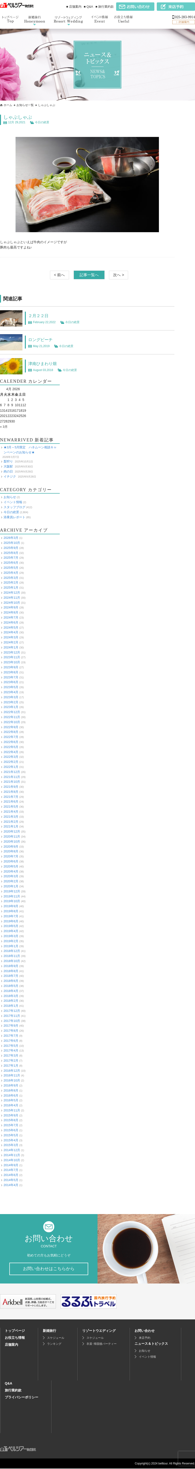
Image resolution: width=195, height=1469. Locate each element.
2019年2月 (11, 941)
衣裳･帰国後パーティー (102, 1344)
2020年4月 (11, 871)
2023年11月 (12, 657)
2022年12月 (12, 712)
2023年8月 (11, 672)
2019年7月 (11, 916)
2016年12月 (12, 1070)
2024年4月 (11, 632)
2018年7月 (11, 976)
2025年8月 (11, 553)
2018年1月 (11, 1005)
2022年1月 (11, 767)
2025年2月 (11, 582)
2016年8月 (11, 1090)
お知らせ (10, 497)
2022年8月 (11, 732)
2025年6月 (11, 562)
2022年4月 (11, 752)
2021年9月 (11, 786)
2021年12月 (12, 772)
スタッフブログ (14, 507)
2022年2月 (11, 762)
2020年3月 (11, 876)
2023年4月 (11, 692)
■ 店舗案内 (73, 6)
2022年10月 (12, 722)
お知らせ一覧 (25, 105)
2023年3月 (11, 697)
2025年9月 (11, 548)
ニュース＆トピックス (151, 1344)
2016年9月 (11, 1085)
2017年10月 (12, 1020)
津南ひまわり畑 (45, 363)
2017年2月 (11, 1060)
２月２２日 (40, 315)
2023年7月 (11, 677)
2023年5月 (11, 687)
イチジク (10, 476)
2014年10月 (12, 1160)
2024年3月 (11, 637)
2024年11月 (12, 597)
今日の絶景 (42, 122)
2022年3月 (11, 757)
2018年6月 (11, 981)
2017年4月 (11, 1050)
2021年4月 (11, 811)
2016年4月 (11, 1105)
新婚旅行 (49, 1331)
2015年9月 (11, 1115)
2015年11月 (12, 1110)
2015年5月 (11, 1135)
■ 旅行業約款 (105, 6)
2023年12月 (12, 652)
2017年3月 (11, 1055)
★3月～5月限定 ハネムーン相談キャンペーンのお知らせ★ (30, 449)
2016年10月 (12, 1080)
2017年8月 (11, 1030)
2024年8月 (11, 612)
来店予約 (144, 1338)
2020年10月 (12, 841)
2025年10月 (12, 543)
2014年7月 (11, 1170)
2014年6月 (11, 1175)
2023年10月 (12, 662)
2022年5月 (11, 747)
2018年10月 (12, 961)
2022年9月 (11, 727)
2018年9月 (11, 966)
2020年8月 (11, 851)
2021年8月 (11, 792)
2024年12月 (12, 592)
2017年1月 (11, 1065)
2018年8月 (11, 971)
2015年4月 (11, 1140)
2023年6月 (11, 682)
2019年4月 (11, 931)
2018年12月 (12, 951)
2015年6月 (11, 1130)
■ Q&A (88, 6)
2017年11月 (12, 1016)
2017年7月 (11, 1035)
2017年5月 (11, 1045)
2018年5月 (11, 986)
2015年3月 (11, 1145)
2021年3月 (11, 816)
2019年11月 (12, 896)
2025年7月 (11, 557)
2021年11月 (12, 776)
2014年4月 (11, 1185)
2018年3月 (11, 995)
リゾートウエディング (99, 1331)
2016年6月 (11, 1095)
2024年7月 (11, 617)
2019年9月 (11, 906)
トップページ (15, 1331)
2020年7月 (11, 856)
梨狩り (8, 461)
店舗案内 (11, 1345)
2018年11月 (12, 956)
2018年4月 (11, 991)
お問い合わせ (145, 1331)
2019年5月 (11, 926)
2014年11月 (12, 1155)
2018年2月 (11, 1000)
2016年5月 (11, 1100)
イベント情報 (13, 502)
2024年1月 (11, 647)
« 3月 (4, 426)
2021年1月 (11, 826)
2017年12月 (12, 1011)
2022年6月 (11, 742)
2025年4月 (11, 572)
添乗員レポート (14, 517)
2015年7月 (11, 1125)
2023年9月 (11, 667)
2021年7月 (11, 797)
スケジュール (55, 1338)
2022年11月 (12, 717)
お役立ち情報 (15, 1338)
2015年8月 (11, 1120)
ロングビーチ (42, 339)
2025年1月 (11, 587)
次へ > (118, 275)
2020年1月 (11, 886)
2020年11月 (12, 836)
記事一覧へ (89, 275)
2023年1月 (11, 707)
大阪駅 (8, 466)
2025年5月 (11, 567)
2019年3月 (11, 936)
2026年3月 (11, 538)
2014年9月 (11, 1165)
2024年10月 (12, 602)
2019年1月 (11, 946)
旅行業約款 (13, 1391)
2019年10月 (12, 901)
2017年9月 (11, 1025)
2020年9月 (11, 846)
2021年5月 (11, 806)
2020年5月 (11, 866)
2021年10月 (12, 781)
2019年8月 (11, 911)
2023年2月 (11, 702)
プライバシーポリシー (21, 1398)
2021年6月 (11, 801)
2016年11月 (12, 1075)
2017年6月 (11, 1040)
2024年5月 (11, 627)
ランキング (54, 1344)
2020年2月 (11, 881)
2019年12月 (12, 891)
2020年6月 (11, 861)
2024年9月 (11, 607)
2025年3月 (11, 578)
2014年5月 (11, 1180)
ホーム (8, 105)
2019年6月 (11, 921)
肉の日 (8, 471)
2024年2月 (11, 642)
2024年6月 (11, 622)
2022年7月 (11, 737)
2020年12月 (12, 831)
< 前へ (59, 275)
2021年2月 (11, 821)
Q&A (8, 1384)
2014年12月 (12, 1150)
